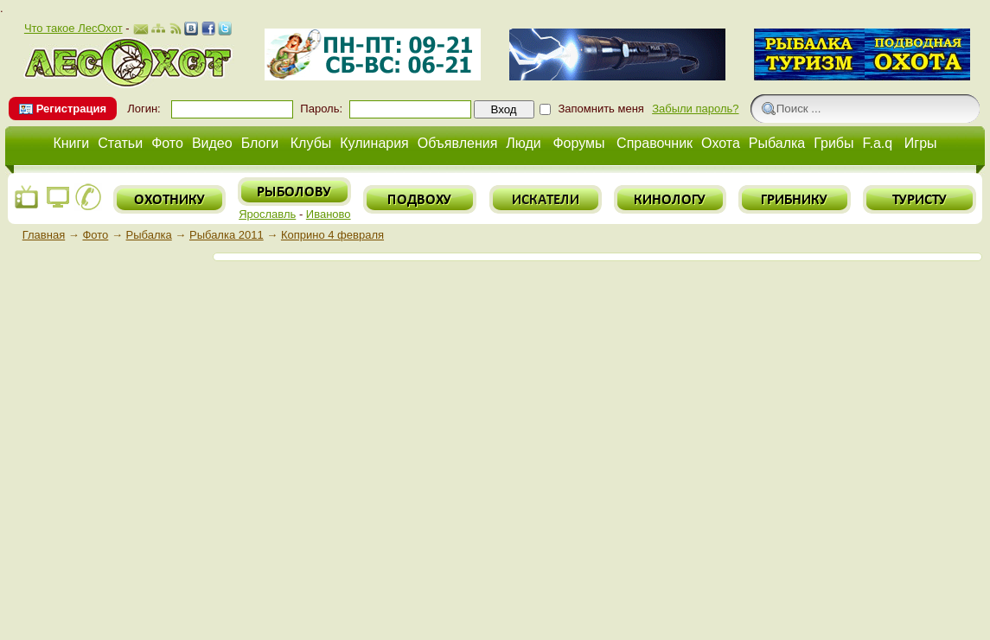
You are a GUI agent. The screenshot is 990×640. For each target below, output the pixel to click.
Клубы (311, 143)
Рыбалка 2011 (226, 234)
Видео (212, 143)
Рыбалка (777, 143)
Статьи (120, 143)
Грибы (833, 143)
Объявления (458, 143)
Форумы (578, 143)
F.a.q (878, 143)
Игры (920, 143)
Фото (167, 143)
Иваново (328, 214)
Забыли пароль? (695, 108)
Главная (43, 234)
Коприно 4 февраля (332, 234)
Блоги (260, 143)
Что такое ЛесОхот (73, 28)
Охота (720, 143)
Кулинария (374, 143)
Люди (523, 143)
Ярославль (267, 214)
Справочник (654, 143)
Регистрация (71, 108)
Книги (71, 143)
